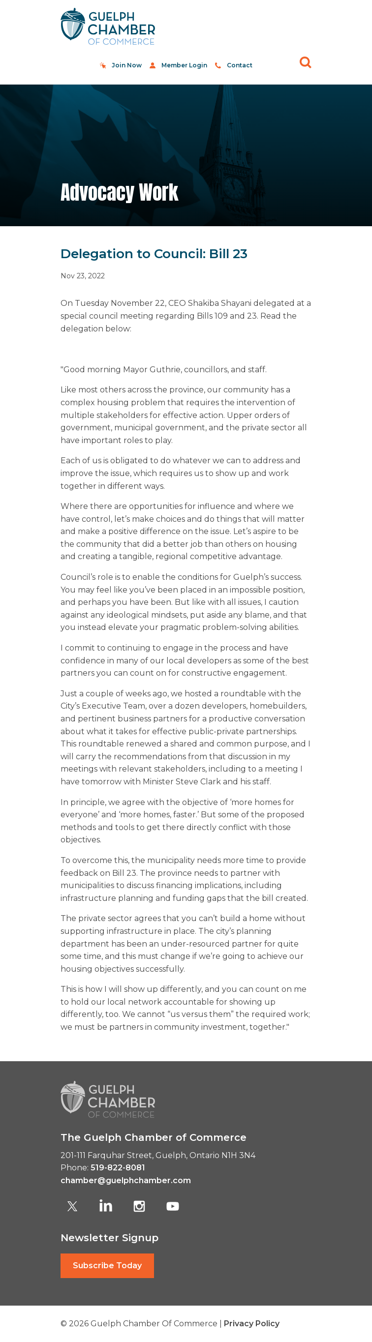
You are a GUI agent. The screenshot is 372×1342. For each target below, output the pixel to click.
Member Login (184, 65)
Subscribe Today (107, 1265)
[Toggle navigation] (300, 26)
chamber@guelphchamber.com (126, 1180)
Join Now (127, 65)
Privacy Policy (251, 1323)
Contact (239, 65)
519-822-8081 (118, 1167)
